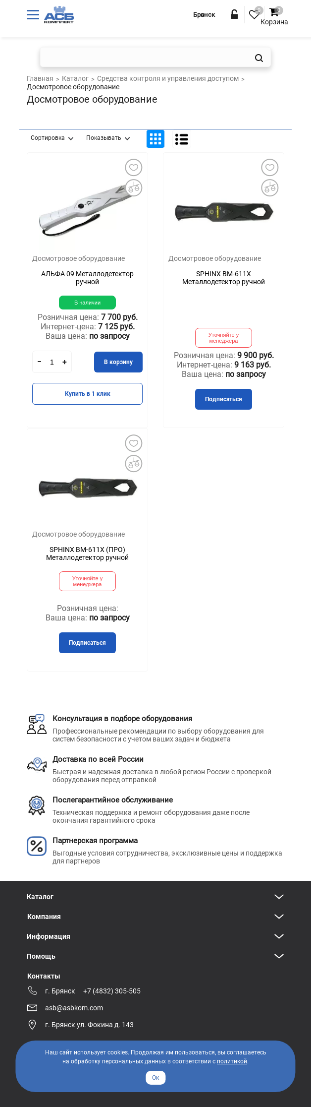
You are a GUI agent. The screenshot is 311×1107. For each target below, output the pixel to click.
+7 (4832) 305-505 (112, 991)
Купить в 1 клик (87, 393)
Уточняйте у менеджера (223, 338)
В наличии (87, 303)
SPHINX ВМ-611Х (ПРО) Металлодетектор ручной (87, 553)
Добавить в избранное (133, 167)
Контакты (43, 976)
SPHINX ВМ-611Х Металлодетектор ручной (223, 278)
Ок (155, 1077)
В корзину (118, 362)
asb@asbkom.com (74, 1008)
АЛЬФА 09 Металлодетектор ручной (87, 278)
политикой (232, 1061)
